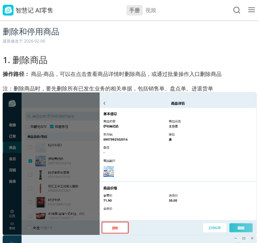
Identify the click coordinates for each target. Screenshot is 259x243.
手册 (134, 10)
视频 (150, 10)
